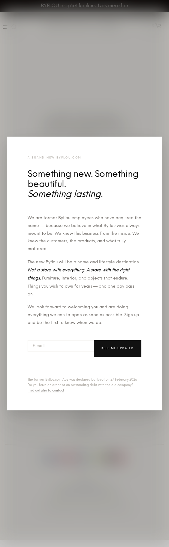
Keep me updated (117, 348)
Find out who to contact (46, 390)
